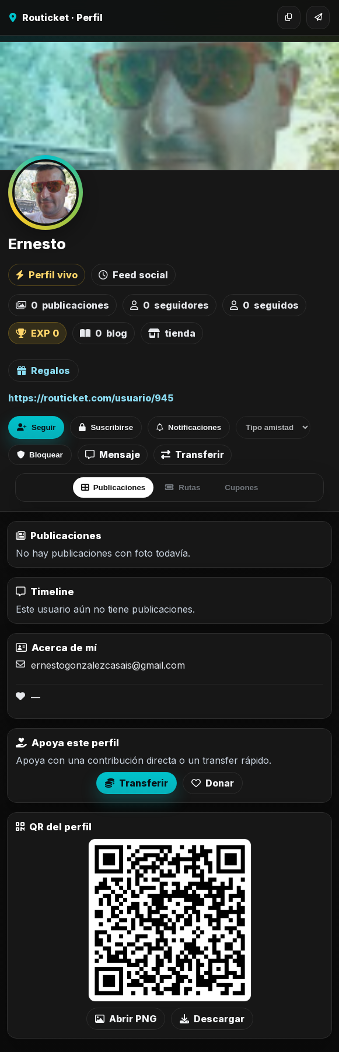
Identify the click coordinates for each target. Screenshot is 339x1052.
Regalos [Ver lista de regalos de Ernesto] (43, 370)
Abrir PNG (125, 1019)
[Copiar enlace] (288, 17)
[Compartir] (318, 17)
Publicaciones (113, 487)
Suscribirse (106, 427)
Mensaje (112, 454)
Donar (212, 783)
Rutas (182, 487)
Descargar (212, 1019)
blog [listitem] (103, 333)
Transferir (192, 454)
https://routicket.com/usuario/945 (90, 398)
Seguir (36, 427)
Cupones (241, 487)
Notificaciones (188, 427)
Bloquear (40, 454)
